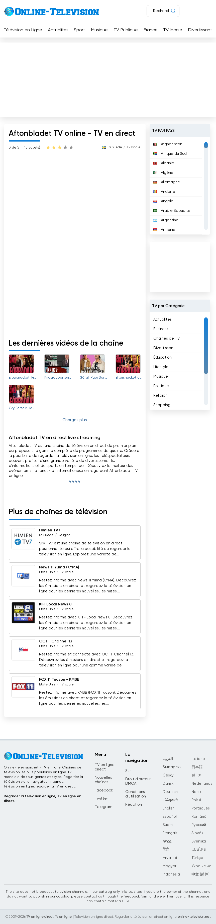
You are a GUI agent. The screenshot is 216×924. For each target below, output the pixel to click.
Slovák (197, 833)
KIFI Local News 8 (55, 604)
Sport (79, 30)
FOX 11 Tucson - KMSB (59, 680)
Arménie (164, 230)
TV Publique (126, 30)
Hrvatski (170, 858)
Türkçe (197, 858)
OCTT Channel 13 (55, 641)
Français (170, 833)
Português (200, 808)
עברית (167, 841)
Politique (161, 386)
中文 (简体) (200, 874)
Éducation (162, 357)
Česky (168, 775)
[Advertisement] (108, 79)
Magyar (169, 866)
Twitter (101, 798)
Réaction (133, 804)
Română (198, 816)
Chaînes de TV (166, 338)
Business (160, 329)
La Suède (114, 147)
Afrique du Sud (170, 154)
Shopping (161, 405)
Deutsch (170, 792)
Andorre (164, 192)
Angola (163, 201)
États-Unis (47, 572)
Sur (128, 771)
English (168, 808)
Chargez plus (74, 420)
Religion (64, 535)
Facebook (104, 790)
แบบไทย (198, 849)
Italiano (198, 759)
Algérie (163, 173)
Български (172, 767)
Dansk (168, 783)
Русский (198, 825)
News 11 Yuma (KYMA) (59, 567)
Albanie (163, 163)
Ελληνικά (170, 800)
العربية (168, 759)
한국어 (197, 775)
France (151, 30)
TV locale (172, 30)
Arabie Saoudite (171, 211)
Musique (99, 30)
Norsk (196, 792)
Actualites (58, 30)
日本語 (197, 767)
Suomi (168, 825)
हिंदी (166, 849)
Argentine (165, 220)
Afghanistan (167, 144)
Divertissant (200, 30)
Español (170, 816)
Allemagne (166, 182)
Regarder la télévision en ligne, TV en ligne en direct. (42, 798)
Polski (196, 800)
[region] (180, 186)
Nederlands (201, 783)
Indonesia (171, 874)
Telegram (103, 807)
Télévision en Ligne (23, 30)
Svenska (198, 841)
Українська (201, 866)
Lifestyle (160, 367)
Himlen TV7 (49, 530)
